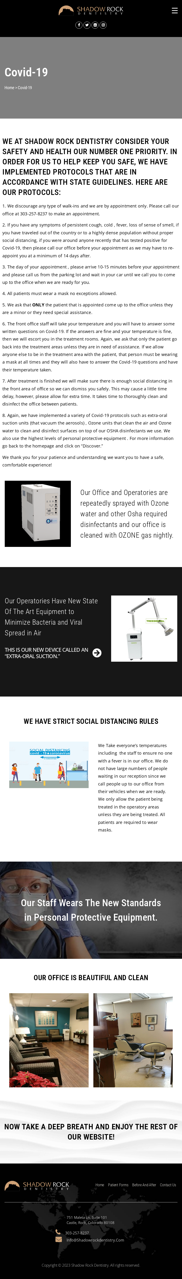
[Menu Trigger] (174, 10)
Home (100, 1185)
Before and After (144, 1185)
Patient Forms (118, 1185)
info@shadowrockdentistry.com (95, 1240)
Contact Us (168, 1185)
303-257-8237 (77, 1233)
